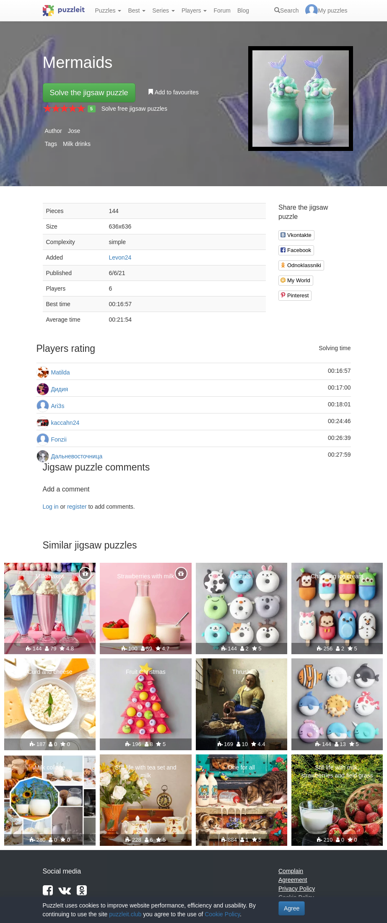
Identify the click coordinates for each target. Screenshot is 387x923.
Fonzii (59, 439)
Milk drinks (77, 143)
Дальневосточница (77, 456)
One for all (241, 767)
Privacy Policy (296, 888)
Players (194, 10)
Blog (243, 10)
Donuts (241, 576)
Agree (291, 908)
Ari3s (58, 406)
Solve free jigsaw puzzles (134, 108)
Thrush (241, 671)
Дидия (59, 389)
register (77, 506)
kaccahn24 (65, 422)
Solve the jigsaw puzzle (89, 92)
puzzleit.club (125, 914)
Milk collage (50, 767)
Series (163, 10)
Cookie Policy (222, 914)
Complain (290, 871)
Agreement (292, 879)
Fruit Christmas (146, 671)
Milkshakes (50, 576)
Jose (74, 130)
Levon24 (120, 257)
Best (136, 10)
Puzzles (108, 10)
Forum (221, 10)
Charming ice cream (337, 576)
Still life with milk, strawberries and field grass (337, 771)
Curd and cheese (50, 671)
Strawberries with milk (145, 576)
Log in (51, 506)
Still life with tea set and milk (145, 771)
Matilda (60, 372)
